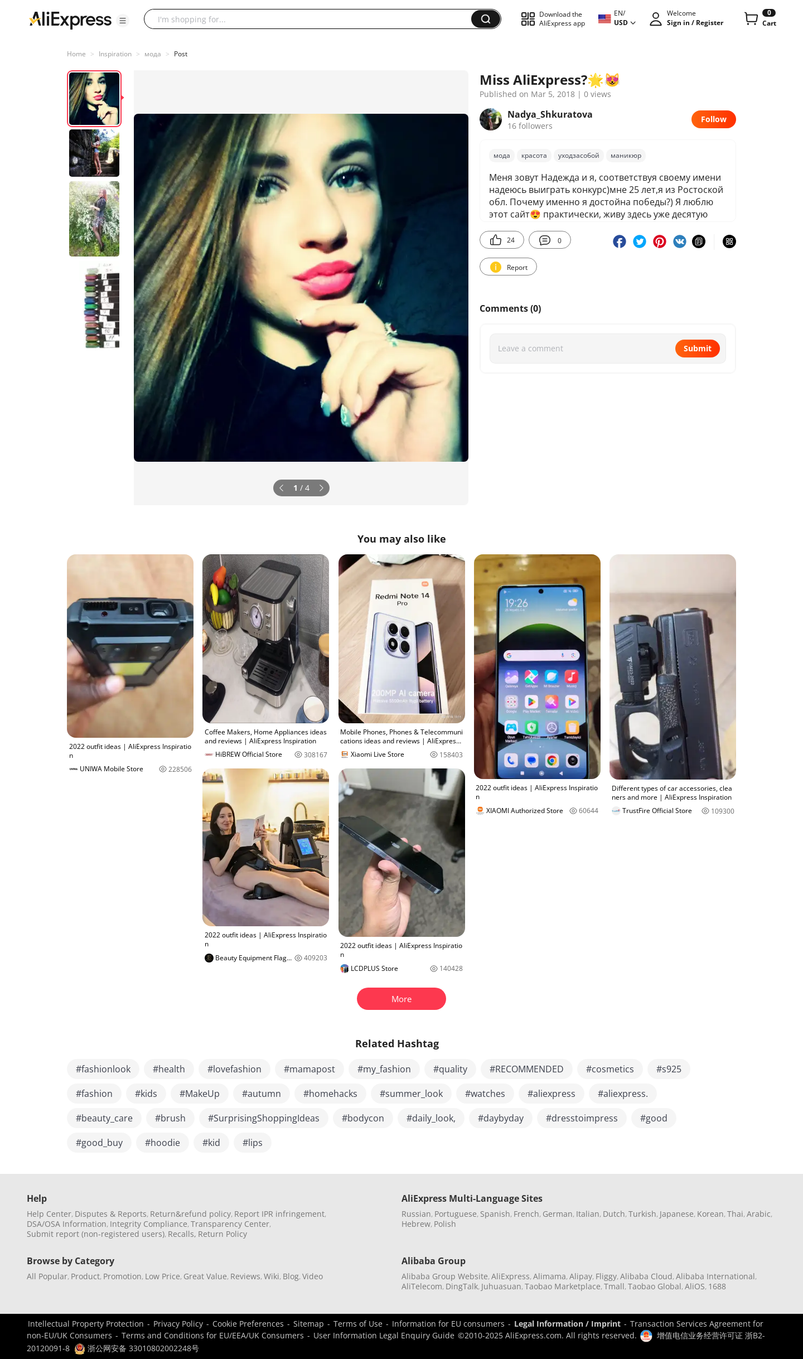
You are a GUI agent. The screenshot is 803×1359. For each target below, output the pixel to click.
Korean (710, 1213)
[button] (122, 20)
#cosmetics (610, 1069)
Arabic (759, 1213)
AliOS (695, 1286)
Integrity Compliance (148, 1223)
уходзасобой (578, 155)
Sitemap (308, 1323)
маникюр (626, 155)
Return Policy (222, 1234)
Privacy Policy (178, 1323)
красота (534, 155)
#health (169, 1069)
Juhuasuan (501, 1286)
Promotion (122, 1276)
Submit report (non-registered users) (96, 1234)
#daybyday (501, 1118)
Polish (445, 1223)
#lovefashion (234, 1069)
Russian (416, 1213)
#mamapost (309, 1069)
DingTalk (462, 1286)
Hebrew (416, 1223)
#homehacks (330, 1093)
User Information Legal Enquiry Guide (383, 1335)
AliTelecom (422, 1286)
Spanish (495, 1213)
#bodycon (363, 1118)
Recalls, (182, 1234)
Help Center (49, 1213)
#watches (485, 1093)
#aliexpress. (623, 1093)
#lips (253, 1142)
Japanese (677, 1213)
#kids (146, 1093)
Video (312, 1276)
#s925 (668, 1069)
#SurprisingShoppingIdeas (264, 1118)
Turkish (642, 1213)
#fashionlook (103, 1069)
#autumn (261, 1093)
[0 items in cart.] (759, 19)
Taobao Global (654, 1286)
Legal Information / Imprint (567, 1323)
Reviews (245, 1276)
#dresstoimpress (582, 1118)
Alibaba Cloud (646, 1276)
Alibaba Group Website (445, 1276)
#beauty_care (104, 1118)
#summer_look (411, 1093)
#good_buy (99, 1142)
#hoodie (162, 1142)
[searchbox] (311, 18)
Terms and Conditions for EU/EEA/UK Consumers (213, 1335)
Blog (291, 1276)
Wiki (271, 1276)
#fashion (94, 1093)
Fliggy (606, 1276)
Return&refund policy (190, 1213)
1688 (717, 1286)
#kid (211, 1142)
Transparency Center (230, 1223)
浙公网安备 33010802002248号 (136, 1348)
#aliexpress (551, 1093)
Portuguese (455, 1213)
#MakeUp (200, 1093)
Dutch (614, 1213)
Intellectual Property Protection (86, 1323)
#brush (170, 1118)
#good (653, 1118)
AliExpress (510, 1276)
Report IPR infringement (279, 1213)
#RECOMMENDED (527, 1069)
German (558, 1213)
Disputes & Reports (111, 1213)
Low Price (162, 1276)
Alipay (580, 1276)
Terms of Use (358, 1323)
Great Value (205, 1276)
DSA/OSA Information (67, 1223)
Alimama (549, 1276)
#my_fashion (384, 1069)
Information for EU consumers (448, 1323)
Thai (735, 1213)
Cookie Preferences (248, 1323)
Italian (587, 1213)
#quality (450, 1069)
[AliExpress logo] (70, 19)
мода (152, 54)
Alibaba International (715, 1276)
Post (180, 54)
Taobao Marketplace (563, 1286)
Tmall (614, 1286)
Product (85, 1276)
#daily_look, (431, 1118)
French (526, 1213)
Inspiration (115, 54)
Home (76, 54)
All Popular (47, 1276)
